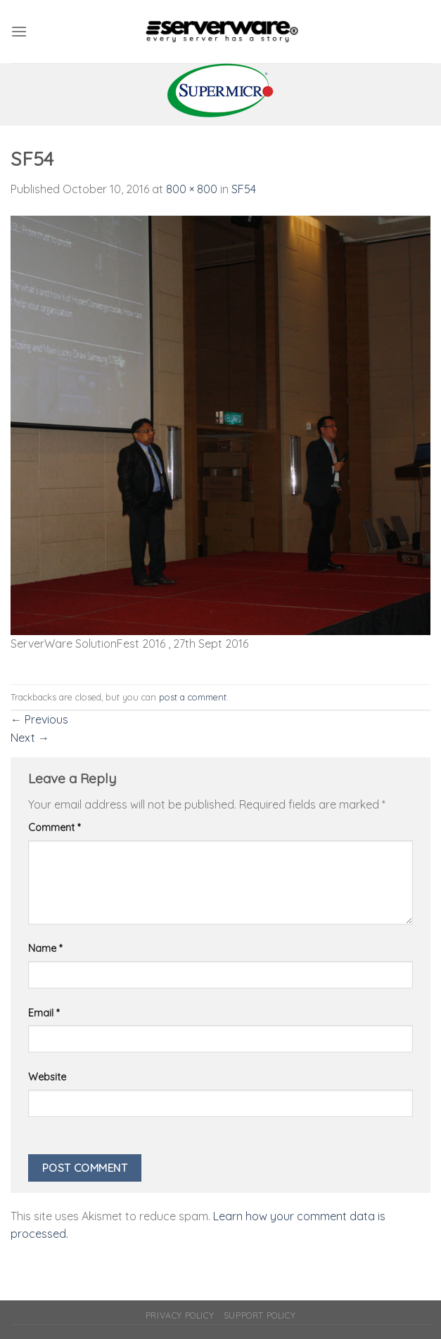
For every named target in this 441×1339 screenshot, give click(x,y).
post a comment (192, 697)
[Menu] (19, 31)
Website (47, 1077)
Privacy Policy (180, 1315)
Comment (54, 827)
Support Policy (260, 1315)
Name (45, 948)
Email (43, 1013)
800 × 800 (191, 189)
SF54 (243, 189)
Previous (39, 719)
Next (30, 738)
